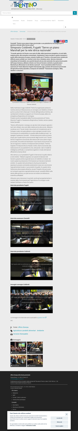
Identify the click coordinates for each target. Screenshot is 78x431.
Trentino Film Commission (19, 399)
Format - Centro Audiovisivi (19, 397)
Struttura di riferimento (18, 407)
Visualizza (15, 352)
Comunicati (16, 20)
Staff (14, 395)
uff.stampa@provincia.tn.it (17, 379)
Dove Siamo (16, 405)
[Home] (12, 17)
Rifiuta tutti (59, 422)
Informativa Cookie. (31, 425)
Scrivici (14, 409)
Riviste (23, 20)
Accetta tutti (59, 418)
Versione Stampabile (20, 334)
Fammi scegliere (59, 426)
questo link (42, 317)
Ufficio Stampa (14, 31)
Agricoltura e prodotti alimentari (24, 331)
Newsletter (61, 20)
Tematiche (29, 20)
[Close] (66, 414)
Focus (36, 20)
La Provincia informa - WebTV (48, 20)
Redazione (15, 393)
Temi (14, 24)
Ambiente (40, 331)
